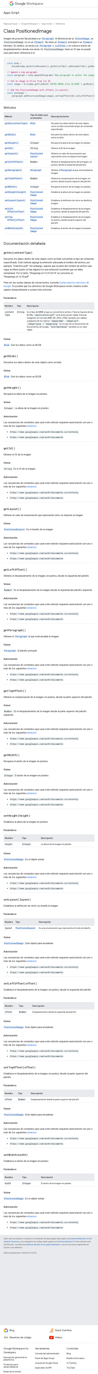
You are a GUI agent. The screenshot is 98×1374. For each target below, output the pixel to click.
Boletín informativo (76, 1358)
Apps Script (11, 13)
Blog (69, 1353)
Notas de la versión (12, 1371)
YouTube (71, 1368)
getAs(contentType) (16, 123)
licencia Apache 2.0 (66, 1241)
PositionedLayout (36, 155)
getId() (9, 148)
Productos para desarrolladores (11, 1365)
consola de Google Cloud (46, 1363)
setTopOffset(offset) (14, 218)
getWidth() (11, 186)
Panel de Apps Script (44, 1358)
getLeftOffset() (14, 161)
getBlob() (10, 134)
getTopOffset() (14, 178)
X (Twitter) (72, 1363)
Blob (32, 123)
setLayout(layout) (15, 200)
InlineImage (82, 38)
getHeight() (12, 142)
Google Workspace (29, 24)
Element (39, 42)
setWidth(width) (14, 228)
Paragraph (48, 38)
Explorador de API (43, 1368)
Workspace (29, 4)
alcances (31, 426)
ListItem (60, 45)
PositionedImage (36, 193)
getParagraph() (13, 170)
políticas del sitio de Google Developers (43, 1244)
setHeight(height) (15, 192)
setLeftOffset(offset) (14, 210)
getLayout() (11, 153)
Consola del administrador (47, 1353)
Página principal (10, 24)
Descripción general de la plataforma (15, 1358)
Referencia (60, 24)
